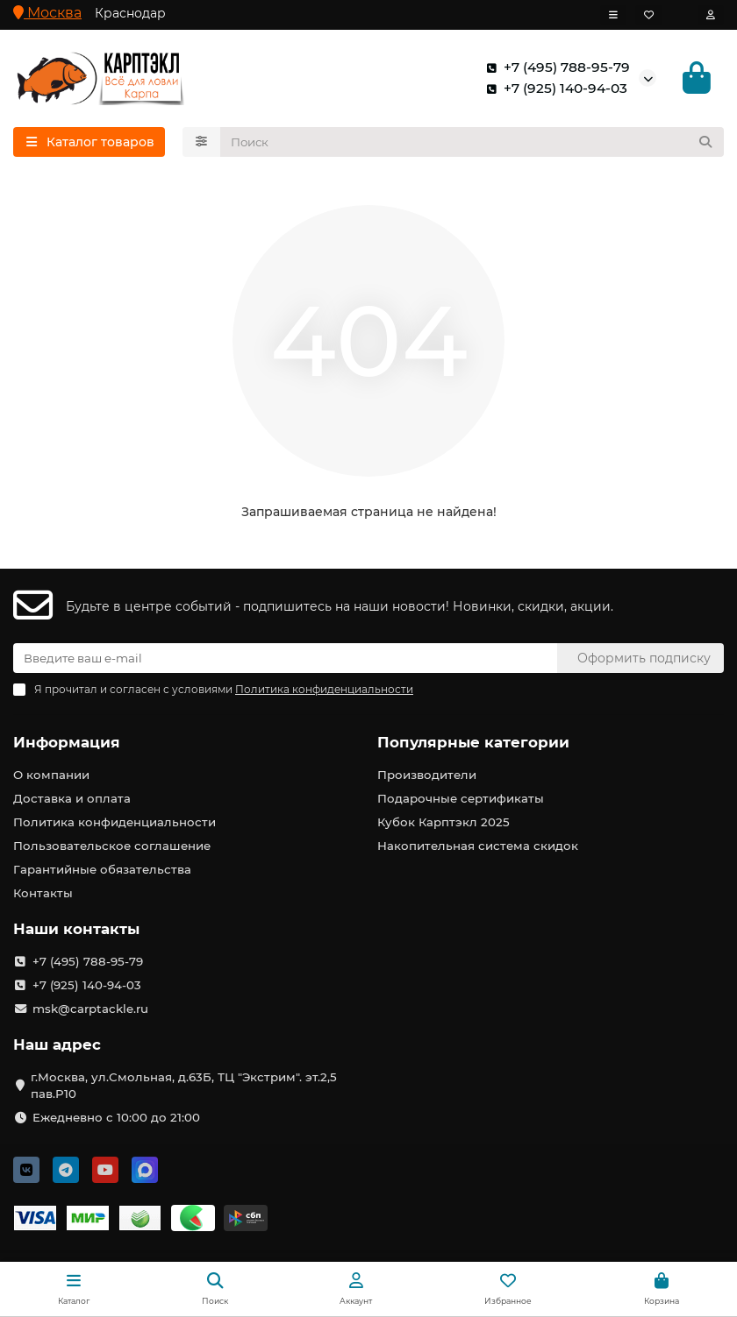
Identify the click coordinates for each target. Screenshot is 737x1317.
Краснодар (130, 13)
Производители (426, 775)
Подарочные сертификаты (460, 798)
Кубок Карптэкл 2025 (443, 822)
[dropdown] (613, 15)
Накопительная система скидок (477, 846)
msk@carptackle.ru (90, 1009)
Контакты (43, 893)
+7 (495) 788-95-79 (554, 67)
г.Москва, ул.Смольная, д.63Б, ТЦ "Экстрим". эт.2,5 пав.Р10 (184, 1085)
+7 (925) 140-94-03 (553, 88)
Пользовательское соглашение (112, 846)
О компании (51, 775)
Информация (66, 742)
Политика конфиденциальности (114, 822)
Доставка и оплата (72, 798)
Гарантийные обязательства (102, 869)
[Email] (285, 658)
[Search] (472, 142)
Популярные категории (473, 742)
